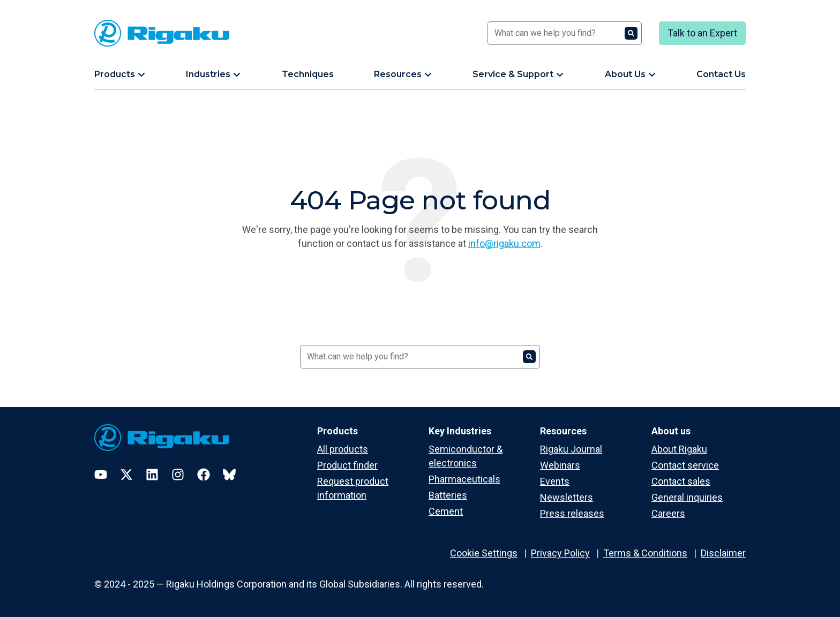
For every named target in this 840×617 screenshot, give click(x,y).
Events (554, 481)
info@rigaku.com (504, 243)
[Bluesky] (229, 474)
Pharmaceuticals (464, 479)
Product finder (347, 465)
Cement (446, 511)
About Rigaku (679, 449)
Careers (668, 513)
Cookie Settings (484, 553)
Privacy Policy (560, 553)
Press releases (572, 513)
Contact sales (680, 481)
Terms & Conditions (645, 553)
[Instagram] (177, 474)
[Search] (565, 33)
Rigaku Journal (571, 449)
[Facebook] (203, 474)
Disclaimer (723, 553)
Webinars (560, 465)
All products (342, 449)
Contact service (685, 465)
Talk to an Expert (702, 33)
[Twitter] (126, 474)
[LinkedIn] (152, 474)
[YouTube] (100, 474)
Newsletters (566, 497)
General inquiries (687, 497)
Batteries (448, 495)
